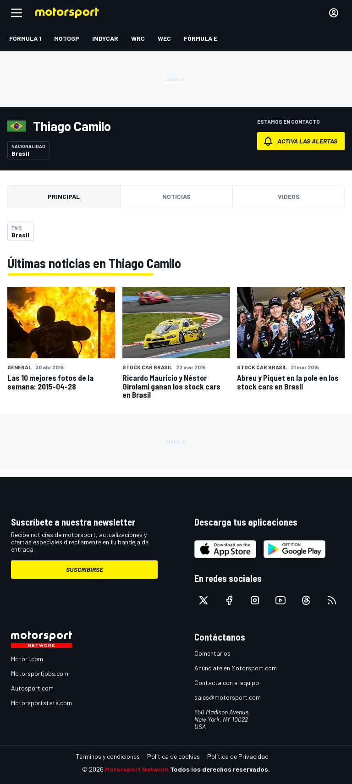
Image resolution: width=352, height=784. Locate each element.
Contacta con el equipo (226, 682)
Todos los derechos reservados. (220, 769)
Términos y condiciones (108, 756)
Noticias (176, 196)
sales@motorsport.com (227, 697)
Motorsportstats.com (41, 703)
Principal (64, 196)
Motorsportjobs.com (39, 673)
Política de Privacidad (238, 756)
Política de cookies (173, 756)
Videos (289, 196)
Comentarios (212, 653)
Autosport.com (32, 688)
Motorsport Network (137, 769)
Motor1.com (27, 659)
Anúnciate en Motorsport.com (235, 668)
